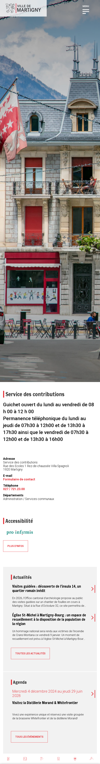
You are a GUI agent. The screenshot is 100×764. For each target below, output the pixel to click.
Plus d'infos (15, 546)
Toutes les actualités (30, 653)
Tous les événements (29, 736)
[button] (86, 11)
